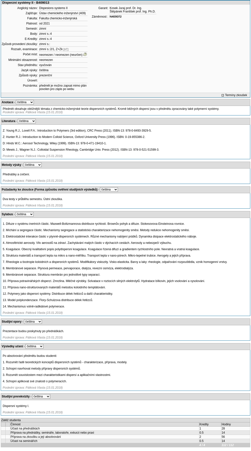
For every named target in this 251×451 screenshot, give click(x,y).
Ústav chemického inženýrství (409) (62, 13)
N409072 (116, 16)
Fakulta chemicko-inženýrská (58, 18)
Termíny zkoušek (236, 95)
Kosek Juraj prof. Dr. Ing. (126, 8)
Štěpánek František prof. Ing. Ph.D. (132, 11)
